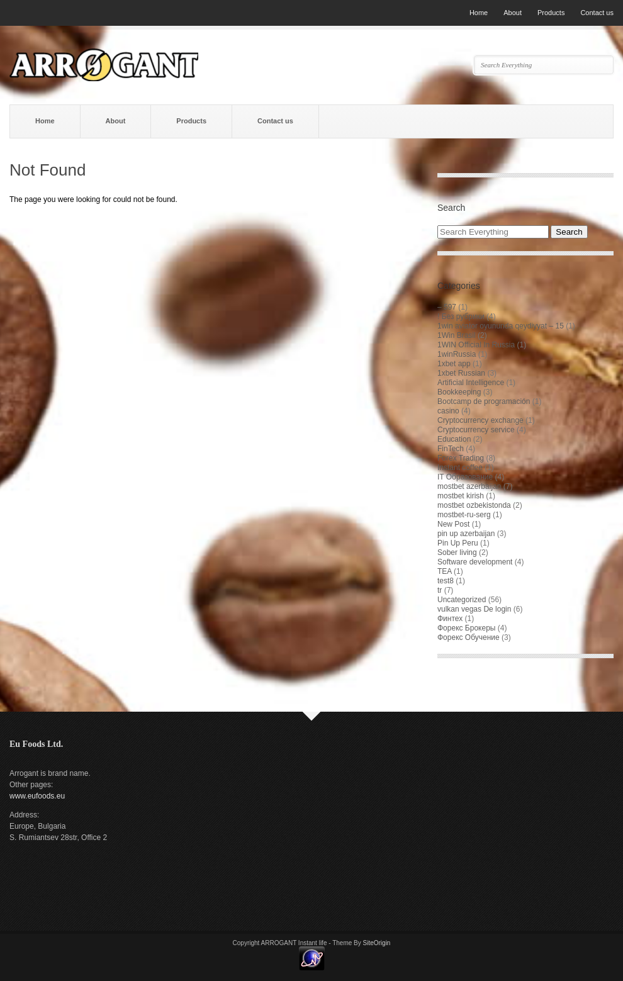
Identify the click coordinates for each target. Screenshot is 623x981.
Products (550, 12)
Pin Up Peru (457, 543)
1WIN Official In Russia (476, 344)
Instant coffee (460, 467)
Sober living (457, 552)
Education (454, 439)
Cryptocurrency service (476, 429)
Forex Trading (460, 458)
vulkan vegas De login (474, 609)
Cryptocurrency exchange (480, 420)
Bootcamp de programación (483, 401)
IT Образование (465, 477)
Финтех (450, 618)
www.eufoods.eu (37, 796)
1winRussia (456, 354)
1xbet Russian (461, 373)
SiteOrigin (377, 942)
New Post (453, 524)
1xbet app (454, 363)
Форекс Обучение (468, 637)
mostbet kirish (460, 495)
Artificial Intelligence (470, 382)
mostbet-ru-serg (464, 514)
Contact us (597, 12)
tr (439, 590)
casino (448, 410)
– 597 (446, 307)
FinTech (450, 448)
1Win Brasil (456, 335)
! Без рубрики (461, 316)
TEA (444, 571)
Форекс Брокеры (466, 628)
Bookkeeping (459, 392)
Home (478, 12)
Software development (474, 562)
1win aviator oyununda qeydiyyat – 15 (500, 326)
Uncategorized (461, 599)
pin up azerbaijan (466, 533)
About (512, 12)
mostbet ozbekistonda (474, 505)
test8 (445, 580)
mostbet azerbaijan (469, 486)
